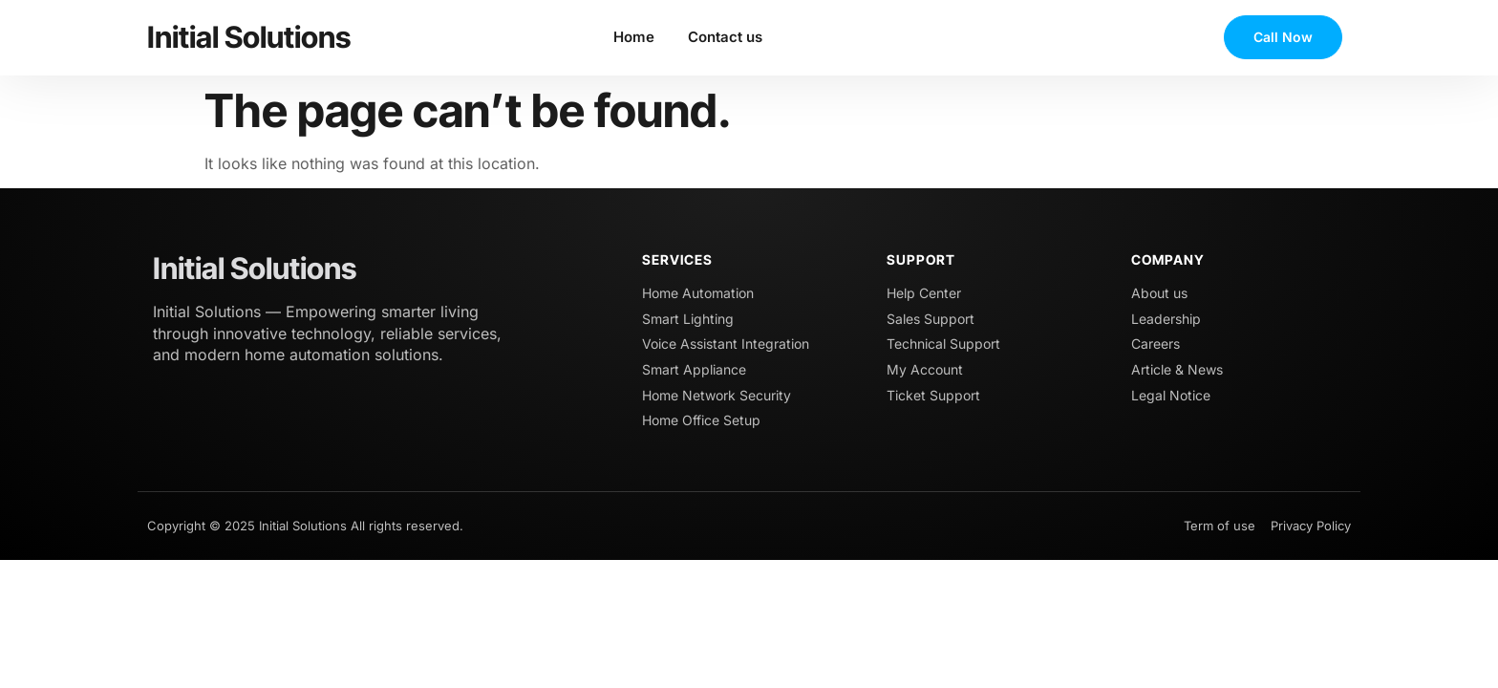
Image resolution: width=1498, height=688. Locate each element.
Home (633, 37)
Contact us (725, 37)
